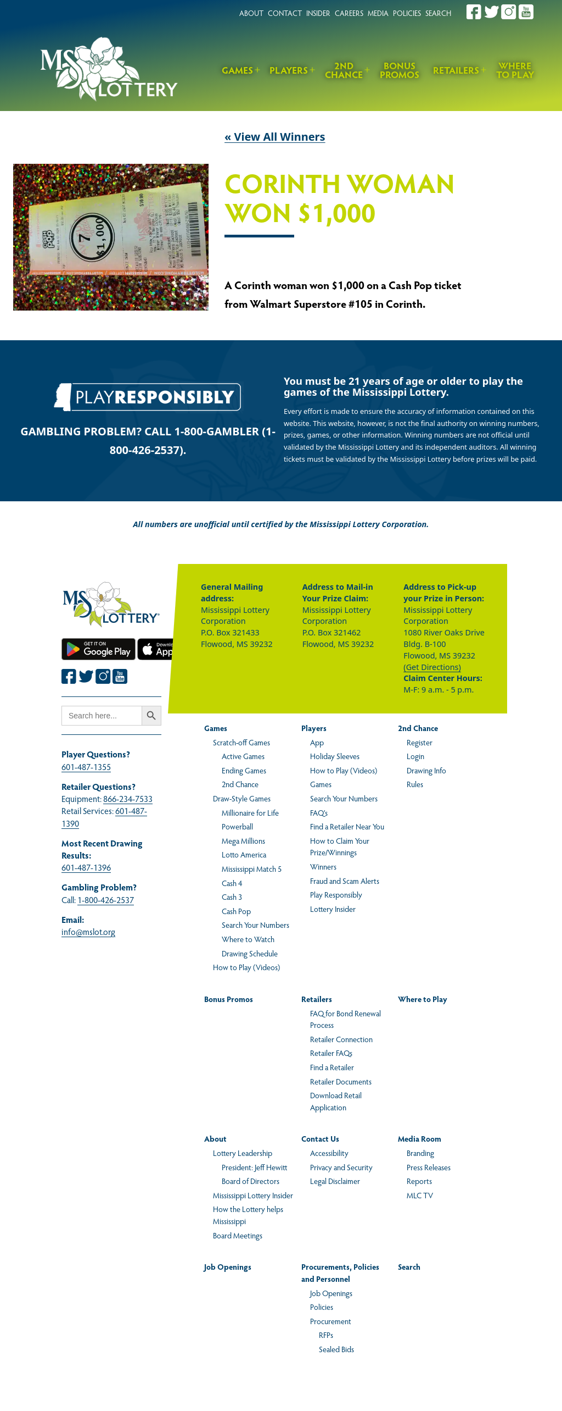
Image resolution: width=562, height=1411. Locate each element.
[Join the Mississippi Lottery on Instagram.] (508, 11)
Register (419, 742)
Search (409, 1266)
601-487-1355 (86, 766)
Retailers (456, 69)
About (215, 1138)
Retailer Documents (341, 1081)
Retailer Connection (341, 1038)
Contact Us (320, 1138)
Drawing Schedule (250, 953)
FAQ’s (319, 812)
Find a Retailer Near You (347, 826)
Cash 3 (232, 896)
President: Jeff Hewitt (254, 1166)
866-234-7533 (128, 798)
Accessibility (329, 1152)
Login (415, 755)
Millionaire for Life (250, 812)
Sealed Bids (336, 1348)
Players (288, 69)
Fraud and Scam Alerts (344, 880)
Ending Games (244, 770)
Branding (420, 1152)
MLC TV (420, 1194)
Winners (323, 866)
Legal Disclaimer (335, 1180)
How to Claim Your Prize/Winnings (339, 846)
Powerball (237, 826)
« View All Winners (274, 136)
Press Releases (429, 1166)
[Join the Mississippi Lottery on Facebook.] (474, 11)
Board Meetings (237, 1235)
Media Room (419, 1138)
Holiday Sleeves (334, 755)
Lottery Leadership (242, 1152)
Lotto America (244, 854)
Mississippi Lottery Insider (253, 1194)
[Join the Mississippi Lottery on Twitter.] (491, 11)
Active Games (243, 755)
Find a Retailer (332, 1066)
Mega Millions (243, 840)
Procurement (330, 1320)
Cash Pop (236, 910)
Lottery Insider (333, 908)
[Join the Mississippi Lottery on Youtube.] (526, 11)
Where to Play (515, 70)
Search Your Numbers (255, 924)
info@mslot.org (88, 931)
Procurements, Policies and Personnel (340, 1272)
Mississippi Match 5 (252, 868)
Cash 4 (232, 882)
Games (237, 69)
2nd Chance (344, 70)
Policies (321, 1306)
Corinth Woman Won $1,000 (339, 198)
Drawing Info (426, 770)
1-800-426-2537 (105, 899)
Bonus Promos (399, 70)
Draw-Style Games (242, 798)
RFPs (326, 1334)
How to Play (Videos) (246, 966)
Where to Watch (248, 938)
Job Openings (227, 1266)
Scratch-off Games (241, 742)
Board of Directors (250, 1180)
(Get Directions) (431, 667)
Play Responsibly (336, 894)
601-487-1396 (86, 867)
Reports (419, 1180)
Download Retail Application (336, 1101)
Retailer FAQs (331, 1052)
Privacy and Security (341, 1166)
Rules (415, 783)
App (317, 742)
